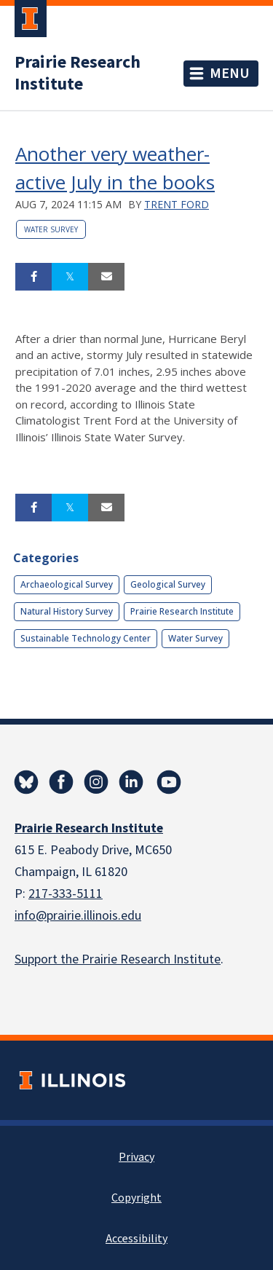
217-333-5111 (65, 894)
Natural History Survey (66, 611)
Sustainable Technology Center (85, 638)
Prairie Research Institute (78, 73)
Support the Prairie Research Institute (118, 959)
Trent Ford (176, 204)
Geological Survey (167, 584)
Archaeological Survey (66, 584)
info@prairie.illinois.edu (78, 916)
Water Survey (51, 229)
